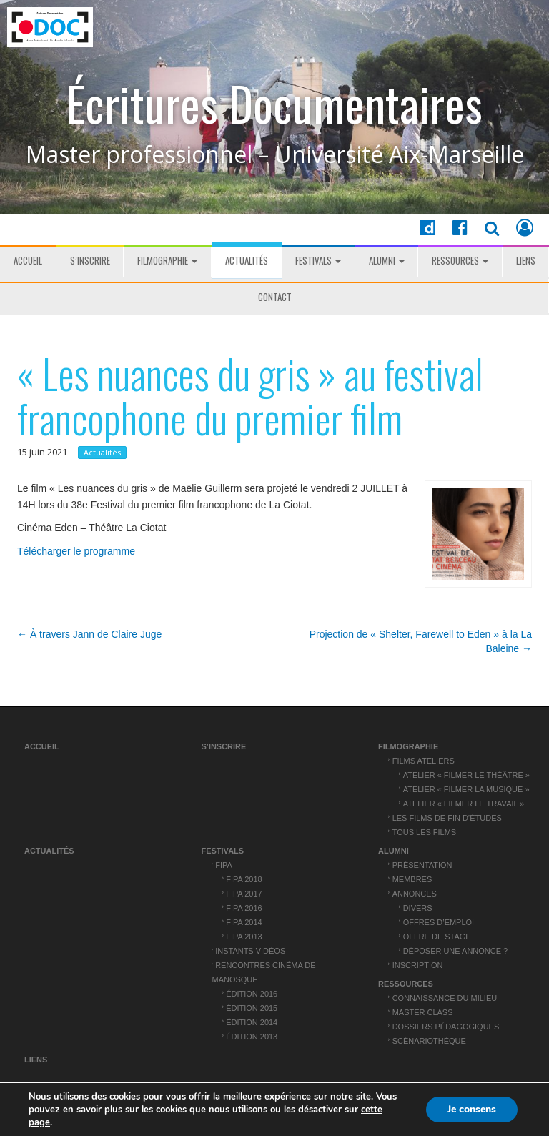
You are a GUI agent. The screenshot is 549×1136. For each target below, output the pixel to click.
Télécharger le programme (76, 551)
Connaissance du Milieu (444, 998)
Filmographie (167, 260)
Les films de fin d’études (447, 818)
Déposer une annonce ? (455, 951)
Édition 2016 (251, 993)
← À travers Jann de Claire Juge (89, 634)
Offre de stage (437, 936)
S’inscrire (90, 260)
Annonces (414, 893)
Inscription (417, 965)
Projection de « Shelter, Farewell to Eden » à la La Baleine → (421, 641)
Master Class (422, 1012)
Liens (525, 260)
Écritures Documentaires (274, 103)
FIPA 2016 (244, 908)
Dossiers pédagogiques (446, 1026)
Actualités (246, 260)
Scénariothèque (429, 1041)
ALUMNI (387, 260)
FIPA (223, 865)
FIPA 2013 (244, 936)
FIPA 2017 (244, 893)
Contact (275, 297)
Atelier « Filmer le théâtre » (466, 775)
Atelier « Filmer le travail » (464, 803)
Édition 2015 (251, 1008)
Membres (412, 879)
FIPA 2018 (244, 879)
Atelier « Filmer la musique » (466, 789)
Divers (417, 908)
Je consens (471, 1109)
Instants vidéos (250, 951)
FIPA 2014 (244, 922)
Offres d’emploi (438, 922)
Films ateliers (423, 760)
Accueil (28, 260)
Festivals (318, 260)
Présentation (422, 865)
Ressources (460, 260)
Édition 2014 (251, 1022)
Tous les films (424, 832)
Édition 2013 (251, 1036)
